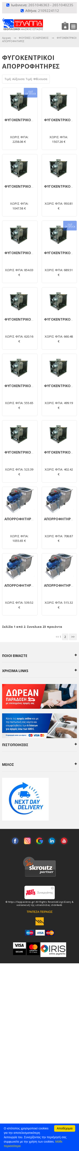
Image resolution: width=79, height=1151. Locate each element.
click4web (56, 905)
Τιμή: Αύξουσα (14, 79)
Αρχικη (6, 38)
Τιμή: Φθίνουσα (36, 79)
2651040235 (62, 5)
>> (73, 637)
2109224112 (48, 10)
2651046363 (38, 5)
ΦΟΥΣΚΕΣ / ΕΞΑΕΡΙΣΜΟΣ (34, 38)
